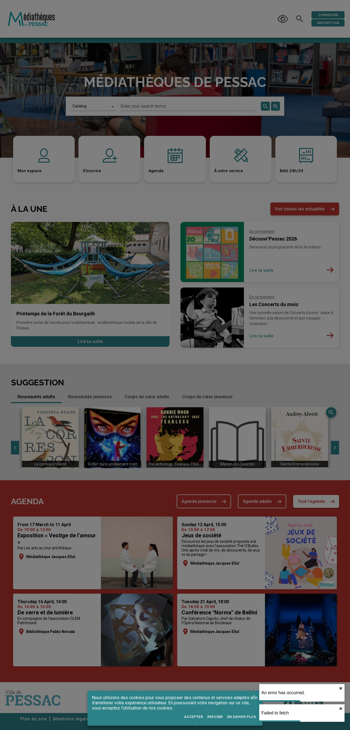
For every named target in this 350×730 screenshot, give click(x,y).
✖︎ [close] (340, 688)
